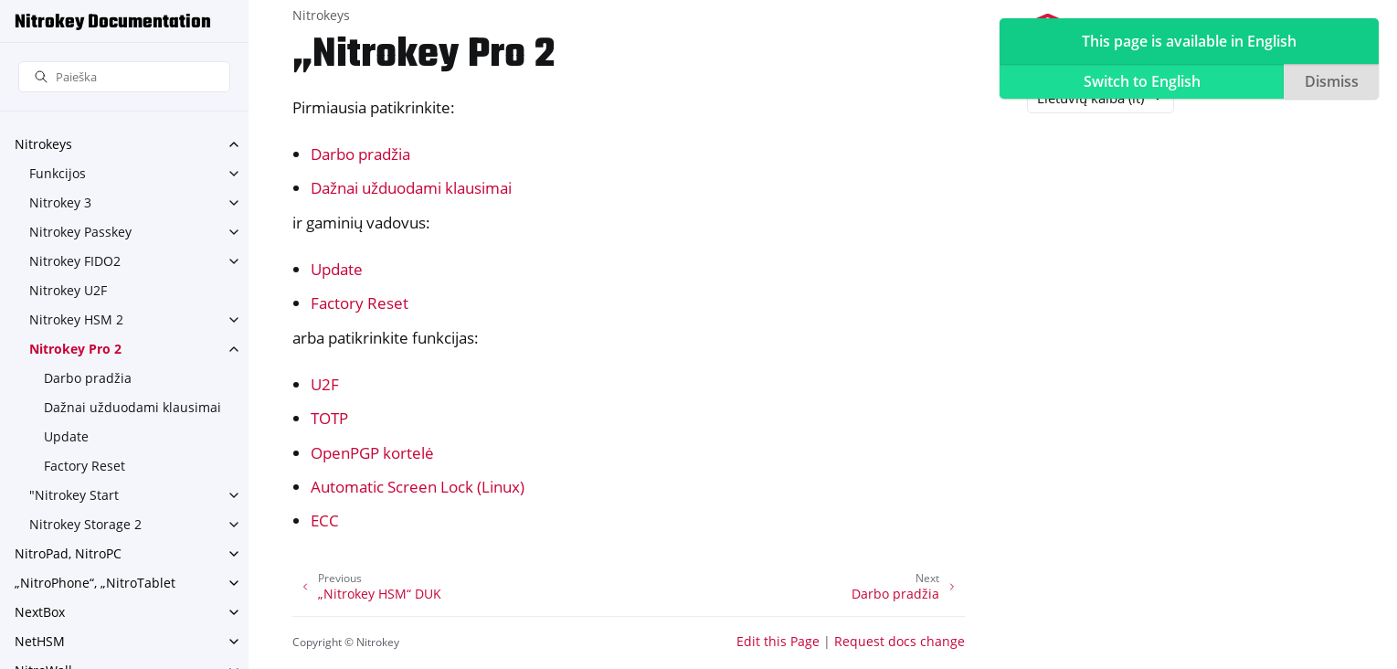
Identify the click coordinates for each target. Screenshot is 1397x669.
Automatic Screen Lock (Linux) (417, 486)
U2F (325, 384)
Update (66, 436)
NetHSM (40, 641)
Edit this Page (778, 641)
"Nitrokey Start (74, 495)
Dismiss (1332, 81)
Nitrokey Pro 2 (75, 348)
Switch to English (1142, 81)
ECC (325, 520)
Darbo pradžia (88, 378)
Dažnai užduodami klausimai (132, 407)
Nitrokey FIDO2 (75, 261)
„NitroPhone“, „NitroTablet (95, 582)
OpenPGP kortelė (372, 452)
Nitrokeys (43, 144)
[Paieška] (124, 77)
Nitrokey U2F (68, 290)
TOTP (329, 418)
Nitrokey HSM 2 (76, 319)
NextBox (40, 612)
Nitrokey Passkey (80, 231)
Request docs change (899, 641)
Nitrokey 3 (60, 202)
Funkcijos (57, 173)
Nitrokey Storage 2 (85, 524)
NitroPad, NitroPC (68, 553)
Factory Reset (84, 465)
